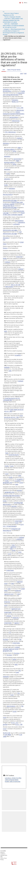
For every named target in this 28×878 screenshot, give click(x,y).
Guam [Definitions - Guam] (11, 466)
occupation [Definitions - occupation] (18, 355)
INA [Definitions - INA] (20, 639)
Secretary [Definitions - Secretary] (5, 639)
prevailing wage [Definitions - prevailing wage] (7, 495)
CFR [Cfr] (4, 70)
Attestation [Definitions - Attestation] (6, 89)
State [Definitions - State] (6, 453)
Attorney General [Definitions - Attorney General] (7, 194)
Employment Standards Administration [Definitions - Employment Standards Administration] (13, 113)
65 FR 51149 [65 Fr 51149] (6, 733)
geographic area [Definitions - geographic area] (7, 482)
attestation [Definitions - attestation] (7, 156)
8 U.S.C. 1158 (18, 724)
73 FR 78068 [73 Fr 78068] (7, 735)
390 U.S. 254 (14, 285)
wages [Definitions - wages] (19, 147)
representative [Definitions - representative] (17, 159)
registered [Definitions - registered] (13, 547)
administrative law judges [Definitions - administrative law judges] (10, 200)
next (25, 73)
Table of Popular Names (14, 70)
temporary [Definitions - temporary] (18, 590)
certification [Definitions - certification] (16, 224)
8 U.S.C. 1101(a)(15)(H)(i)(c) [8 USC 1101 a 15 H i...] (13, 525)
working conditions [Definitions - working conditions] (9, 149)
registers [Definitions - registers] (16, 623)
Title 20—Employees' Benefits (12, 17)
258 (19, 285)
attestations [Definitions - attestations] (21, 222)
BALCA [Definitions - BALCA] (12, 206)
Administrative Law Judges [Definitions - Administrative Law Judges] (10, 230)
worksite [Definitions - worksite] (19, 490)
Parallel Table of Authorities (12, 781)
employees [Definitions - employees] (19, 539)
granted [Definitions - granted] (5, 724)
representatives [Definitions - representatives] (13, 117)
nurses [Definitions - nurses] (21, 482)
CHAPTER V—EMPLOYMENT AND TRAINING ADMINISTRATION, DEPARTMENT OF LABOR (13, 20)
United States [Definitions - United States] (18, 521)
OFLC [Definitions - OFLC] (6, 132)
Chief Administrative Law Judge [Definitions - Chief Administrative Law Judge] (12, 232)
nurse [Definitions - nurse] (6, 474)
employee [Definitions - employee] (6, 367)
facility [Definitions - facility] (23, 91)
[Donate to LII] (20, 2)
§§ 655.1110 (15, 101)
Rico (20, 670)
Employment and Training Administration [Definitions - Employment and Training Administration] (13, 93)
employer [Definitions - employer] (19, 138)
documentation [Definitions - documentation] (7, 91)
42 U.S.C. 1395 (15, 417)
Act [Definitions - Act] (21, 524)
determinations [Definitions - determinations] (19, 220)
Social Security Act (10, 398)
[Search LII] (22, 2)
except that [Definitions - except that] (19, 256)
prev (21, 73)
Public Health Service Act (16, 409)
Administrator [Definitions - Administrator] (20, 110)
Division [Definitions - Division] (18, 112)
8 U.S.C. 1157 (14, 722)
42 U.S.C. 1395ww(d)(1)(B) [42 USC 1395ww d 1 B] (11, 399)
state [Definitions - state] (10, 370)
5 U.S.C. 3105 (19, 107)
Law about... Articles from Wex (13, 778)
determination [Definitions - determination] (9, 286)
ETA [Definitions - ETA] (4, 239)
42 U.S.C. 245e (8, 411)
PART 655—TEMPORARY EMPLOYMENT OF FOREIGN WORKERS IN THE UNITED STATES (13, 25)
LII (3, 11)
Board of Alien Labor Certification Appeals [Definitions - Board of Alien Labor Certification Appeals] (13, 203)
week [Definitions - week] (5, 331)
